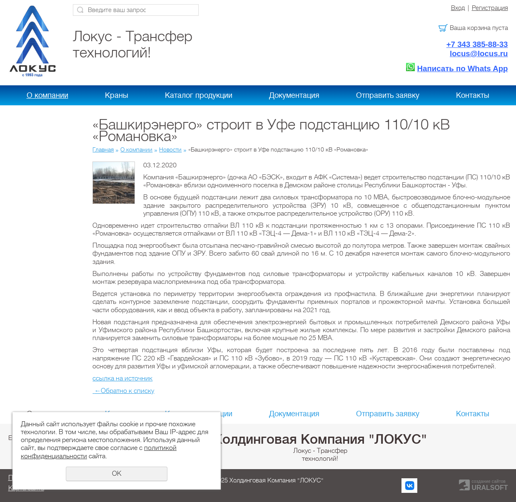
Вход (458, 8)
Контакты (472, 95)
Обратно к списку (123, 391)
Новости (170, 149)
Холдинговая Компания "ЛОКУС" (320, 439)
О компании (47, 95)
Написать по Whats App (462, 68)
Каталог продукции (198, 95)
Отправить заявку (387, 95)
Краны (116, 95)
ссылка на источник (122, 378)
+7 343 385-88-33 (477, 44)
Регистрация (490, 8)
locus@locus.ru (479, 53)
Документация (294, 95)
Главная (103, 149)
